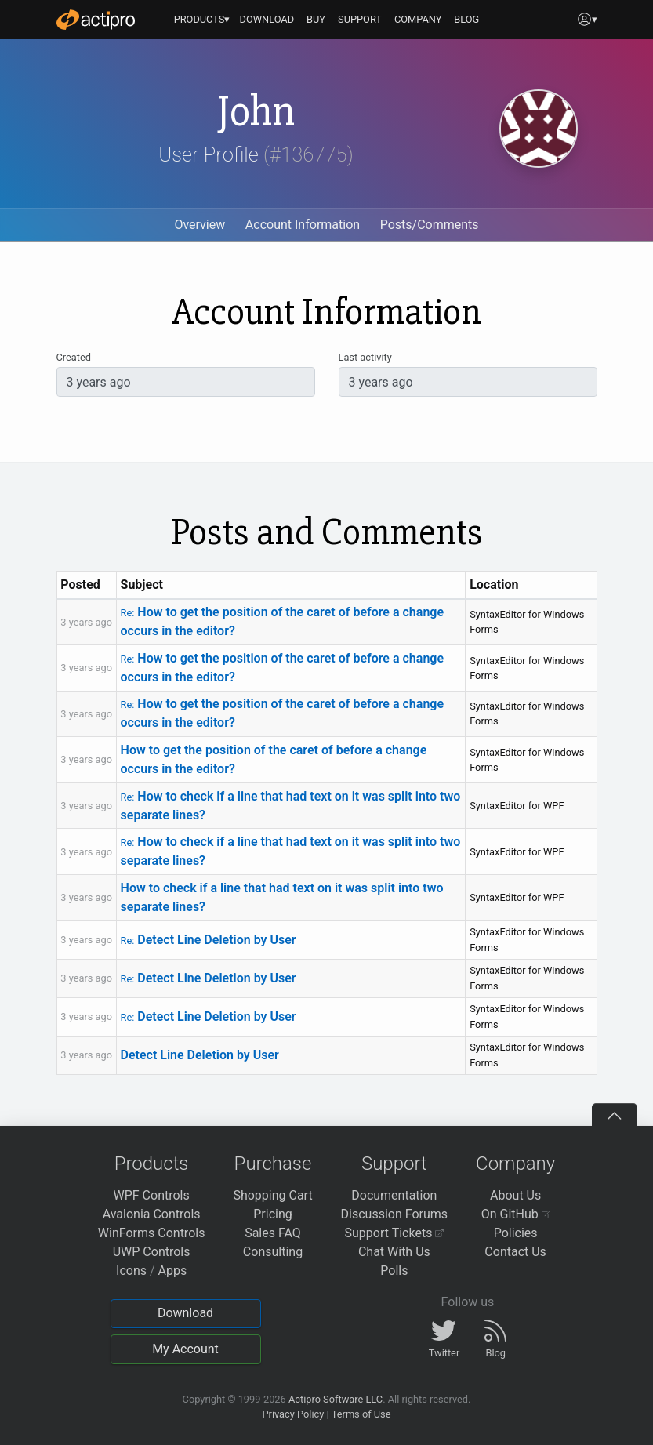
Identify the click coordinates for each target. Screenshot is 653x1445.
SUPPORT (360, 19)
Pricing (272, 1214)
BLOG (466, 19)
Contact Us (515, 1251)
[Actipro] (95, 19)
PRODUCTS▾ (202, 19)
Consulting (273, 1251)
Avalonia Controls (152, 1214)
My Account (185, 1349)
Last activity (365, 357)
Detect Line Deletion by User (208, 939)
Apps (172, 1270)
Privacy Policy (293, 1414)
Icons (131, 1270)
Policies (516, 1232)
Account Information (302, 224)
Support (394, 1164)
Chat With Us (394, 1251)
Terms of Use (361, 1414)
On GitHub (515, 1214)
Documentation (394, 1195)
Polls (394, 1270)
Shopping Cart (272, 1195)
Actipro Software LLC (335, 1399)
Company (515, 1164)
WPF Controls (152, 1195)
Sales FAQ (273, 1232)
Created (73, 357)
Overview (199, 224)
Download (185, 1312)
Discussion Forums (394, 1214)
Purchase (273, 1164)
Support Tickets (394, 1232)
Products (151, 1164)
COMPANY (418, 19)
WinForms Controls (151, 1232)
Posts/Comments (429, 224)
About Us (515, 1195)
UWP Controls (151, 1251)
